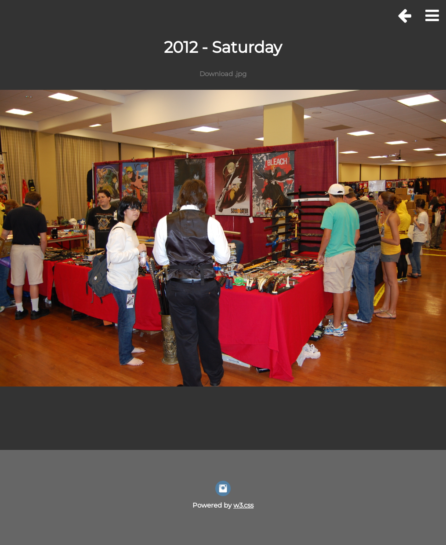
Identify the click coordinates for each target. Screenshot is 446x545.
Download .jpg (223, 74)
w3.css (243, 505)
